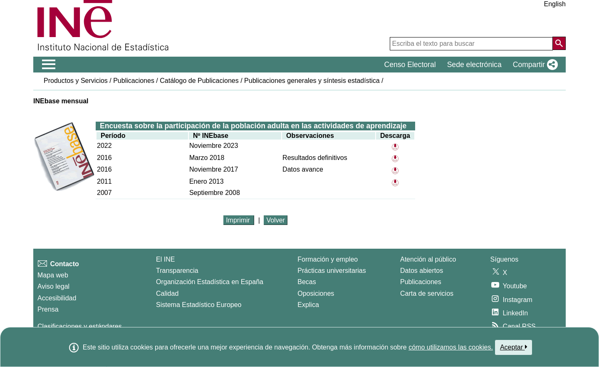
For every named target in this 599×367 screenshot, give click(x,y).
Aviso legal (53, 286)
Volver (275, 220)
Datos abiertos (421, 270)
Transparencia (177, 270)
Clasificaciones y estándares (79, 326)
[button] (534, 64)
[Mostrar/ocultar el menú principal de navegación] (49, 64)
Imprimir (239, 220)
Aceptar (513, 347)
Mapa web (52, 275)
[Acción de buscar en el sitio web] (559, 43)
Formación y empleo (327, 259)
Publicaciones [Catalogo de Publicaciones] (420, 281)
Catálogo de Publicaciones (199, 80)
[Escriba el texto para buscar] (471, 43)
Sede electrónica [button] (474, 64)
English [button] (555, 3)
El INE (165, 259)
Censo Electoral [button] (410, 64)
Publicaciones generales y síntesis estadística (312, 80)
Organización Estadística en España (209, 281)
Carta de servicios (426, 293)
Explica (308, 304)
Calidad (167, 293)
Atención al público (428, 259)
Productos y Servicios (76, 80)
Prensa (48, 309)
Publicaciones (133, 80)
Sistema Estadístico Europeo (198, 304)
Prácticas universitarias (331, 270)
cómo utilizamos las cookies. (450, 347)
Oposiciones (315, 293)
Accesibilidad (56, 298)
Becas (306, 281)
